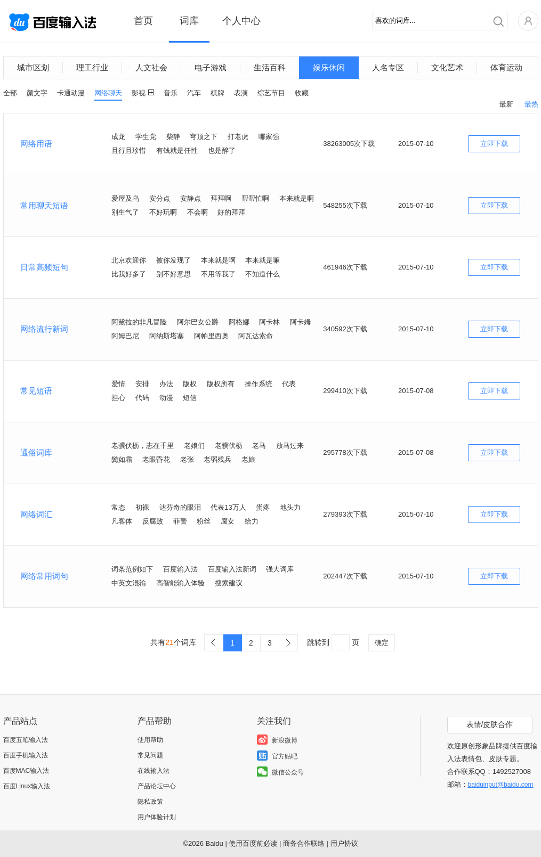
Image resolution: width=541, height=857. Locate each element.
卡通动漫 (71, 93)
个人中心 (241, 20)
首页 (143, 20)
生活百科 (270, 67)
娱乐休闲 (329, 67)
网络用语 (36, 143)
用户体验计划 (157, 817)
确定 (382, 643)
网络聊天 (108, 93)
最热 (531, 104)
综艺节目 (271, 93)
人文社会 (151, 67)
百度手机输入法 (25, 755)
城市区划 (33, 67)
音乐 (170, 93)
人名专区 (388, 67)
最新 (506, 104)
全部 (10, 93)
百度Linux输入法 (27, 786)
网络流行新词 (44, 328)
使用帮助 (150, 740)
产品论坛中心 (157, 786)
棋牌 (217, 93)
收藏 (302, 93)
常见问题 (150, 755)
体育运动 (506, 67)
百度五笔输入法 (25, 740)
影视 (139, 93)
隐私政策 (150, 801)
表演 (241, 93)
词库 (189, 20)
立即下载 (494, 144)
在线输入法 (153, 770)
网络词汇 (36, 514)
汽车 (194, 93)
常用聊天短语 (44, 205)
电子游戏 (211, 67)
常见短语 (36, 390)
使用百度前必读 (253, 843)
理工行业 (92, 67)
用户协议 (344, 843)
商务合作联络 (304, 843)
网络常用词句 (44, 576)
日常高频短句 (44, 267)
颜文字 (37, 93)
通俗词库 (36, 452)
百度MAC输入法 (26, 770)
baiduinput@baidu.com (501, 784)
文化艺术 (447, 67)
